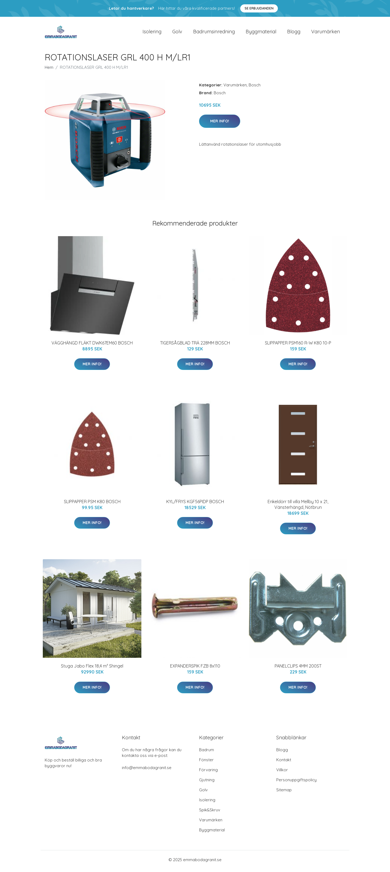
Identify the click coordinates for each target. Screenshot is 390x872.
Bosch (255, 87)
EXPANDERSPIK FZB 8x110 (195, 669)
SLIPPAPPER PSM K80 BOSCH (92, 504)
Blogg (293, 33)
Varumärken (325, 33)
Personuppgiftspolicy (296, 782)
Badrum (206, 752)
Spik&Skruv (209, 812)
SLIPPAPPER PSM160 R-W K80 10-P (298, 345)
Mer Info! (219, 123)
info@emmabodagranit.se (146, 770)
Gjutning (206, 782)
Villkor (282, 772)
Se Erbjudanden (259, 8)
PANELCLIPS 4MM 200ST (298, 669)
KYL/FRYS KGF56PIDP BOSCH (195, 504)
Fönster (206, 762)
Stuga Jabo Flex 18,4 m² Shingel (92, 669)
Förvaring (208, 772)
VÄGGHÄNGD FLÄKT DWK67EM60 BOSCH (92, 345)
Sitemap (284, 792)
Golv (177, 33)
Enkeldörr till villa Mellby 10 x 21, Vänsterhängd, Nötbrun (298, 507)
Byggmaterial (261, 33)
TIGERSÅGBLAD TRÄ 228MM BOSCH (195, 345)
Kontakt (283, 762)
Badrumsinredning (214, 33)
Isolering (151, 33)
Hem (49, 70)
